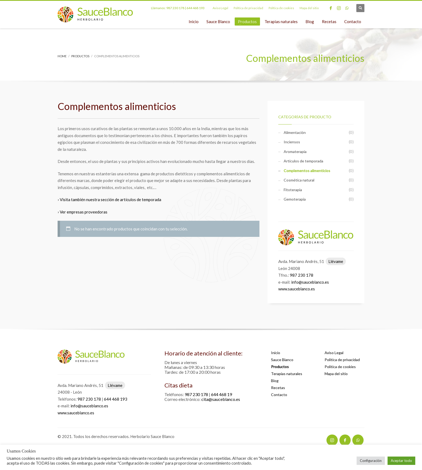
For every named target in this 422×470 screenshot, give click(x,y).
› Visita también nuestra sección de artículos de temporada (109, 199)
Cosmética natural (299, 180)
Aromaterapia (295, 151)
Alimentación (295, 132)
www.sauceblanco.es (296, 288)
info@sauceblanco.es (310, 282)
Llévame (335, 261)
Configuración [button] (371, 460)
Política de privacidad (248, 8)
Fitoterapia (293, 189)
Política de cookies (281, 8)
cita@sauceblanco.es (220, 399)
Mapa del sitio (309, 8)
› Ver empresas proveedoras (82, 211)
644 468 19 (221, 394)
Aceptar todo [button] (401, 460)
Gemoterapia (295, 199)
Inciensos (292, 142)
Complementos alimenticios (307, 170)
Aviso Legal (220, 8)
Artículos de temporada (303, 161)
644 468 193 (196, 8)
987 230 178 (175, 8)
